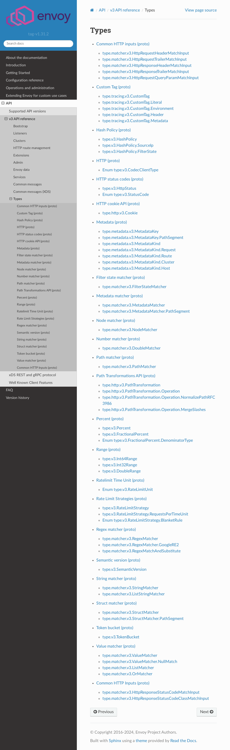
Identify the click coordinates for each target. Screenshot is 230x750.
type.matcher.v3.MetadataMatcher (133, 305)
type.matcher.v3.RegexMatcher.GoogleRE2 (140, 545)
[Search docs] (38, 43)
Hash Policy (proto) (30, 220)
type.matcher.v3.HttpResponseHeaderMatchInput (147, 66)
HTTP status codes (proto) (34, 234)
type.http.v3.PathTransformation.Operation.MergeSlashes (154, 410)
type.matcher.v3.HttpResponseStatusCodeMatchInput (151, 692)
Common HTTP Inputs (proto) (37, 367)
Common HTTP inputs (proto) (37, 206)
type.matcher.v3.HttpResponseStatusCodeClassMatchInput (155, 698)
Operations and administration (30, 88)
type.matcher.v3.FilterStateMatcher (134, 287)
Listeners (20, 133)
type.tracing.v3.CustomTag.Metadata (135, 121)
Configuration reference (25, 80)
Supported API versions (27, 111)
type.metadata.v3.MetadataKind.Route (137, 256)
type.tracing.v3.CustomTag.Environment (138, 109)
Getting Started (18, 73)
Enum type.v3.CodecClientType (130, 170)
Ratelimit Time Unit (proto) (35, 311)
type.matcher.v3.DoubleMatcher (131, 348)
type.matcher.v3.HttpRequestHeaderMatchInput (145, 53)
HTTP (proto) (25, 227)
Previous (103, 712)
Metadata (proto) (28, 248)
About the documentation (26, 58)
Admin (18, 162)
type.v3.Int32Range (119, 465)
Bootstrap (20, 126)
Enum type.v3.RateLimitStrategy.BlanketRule (142, 520)
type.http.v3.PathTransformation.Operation (141, 391)
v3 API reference (20, 119)
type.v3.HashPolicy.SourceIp (127, 145)
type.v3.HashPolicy (119, 139)
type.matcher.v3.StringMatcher (130, 588)
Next (206, 712)
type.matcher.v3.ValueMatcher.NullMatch (139, 662)
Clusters (19, 141)
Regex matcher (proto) (32, 325)
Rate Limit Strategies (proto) (35, 318)
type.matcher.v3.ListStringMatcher (133, 594)
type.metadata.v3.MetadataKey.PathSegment (142, 238)
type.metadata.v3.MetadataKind (131, 244)
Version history (17, 398)
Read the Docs (183, 741)
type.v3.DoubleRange (121, 471)
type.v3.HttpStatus (119, 188)
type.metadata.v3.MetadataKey (130, 231)
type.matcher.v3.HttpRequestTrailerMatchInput (144, 59)
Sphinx (115, 741)
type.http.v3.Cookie (120, 213)
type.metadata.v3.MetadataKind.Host (136, 268)
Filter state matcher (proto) (35, 255)
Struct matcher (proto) (32, 346)
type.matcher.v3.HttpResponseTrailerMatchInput (145, 72)
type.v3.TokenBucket (120, 637)
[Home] (92, 10)
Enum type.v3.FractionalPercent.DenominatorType (147, 440)
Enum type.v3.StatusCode (125, 195)
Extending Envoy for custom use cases (36, 96)
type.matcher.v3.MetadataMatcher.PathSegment (146, 311)
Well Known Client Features (31, 383)
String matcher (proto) (31, 339)
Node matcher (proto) (31, 269)
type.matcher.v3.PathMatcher (129, 367)
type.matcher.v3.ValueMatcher (129, 655)
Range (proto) (26, 304)
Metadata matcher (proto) (34, 262)
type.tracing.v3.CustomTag (126, 96)
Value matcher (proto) (31, 360)
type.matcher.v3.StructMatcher (130, 612)
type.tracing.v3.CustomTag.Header (133, 115)
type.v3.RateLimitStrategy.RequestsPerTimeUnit (145, 514)
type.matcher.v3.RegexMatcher (130, 539)
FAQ (9, 390)
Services (19, 177)
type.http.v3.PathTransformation (131, 385)
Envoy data (21, 170)
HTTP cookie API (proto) (33, 241)
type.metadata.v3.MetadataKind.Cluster (138, 262)
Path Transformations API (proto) (39, 290)
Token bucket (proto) (31, 353)
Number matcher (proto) (33, 276)
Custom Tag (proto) (30, 213)
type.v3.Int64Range (119, 459)
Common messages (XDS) (31, 192)
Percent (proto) (27, 297)
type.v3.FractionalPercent (125, 434)
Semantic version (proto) (33, 332)
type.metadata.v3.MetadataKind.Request (139, 250)
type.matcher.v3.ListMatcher (128, 668)
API (7, 103)
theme (141, 741)
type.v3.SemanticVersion (124, 569)
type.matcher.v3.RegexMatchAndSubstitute (141, 551)
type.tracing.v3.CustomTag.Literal (132, 102)
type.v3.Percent (116, 428)
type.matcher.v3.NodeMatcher (129, 330)
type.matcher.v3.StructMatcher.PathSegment (143, 619)
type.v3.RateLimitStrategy (125, 508)
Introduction (16, 65)
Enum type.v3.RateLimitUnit (127, 490)
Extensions (21, 155)
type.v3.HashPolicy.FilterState (129, 152)
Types (15, 199)
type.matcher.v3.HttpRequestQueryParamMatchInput (150, 78)
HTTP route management (31, 148)
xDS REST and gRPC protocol (32, 375)
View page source (201, 10)
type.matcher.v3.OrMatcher (127, 674)
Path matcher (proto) (31, 283)
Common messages (27, 184)
